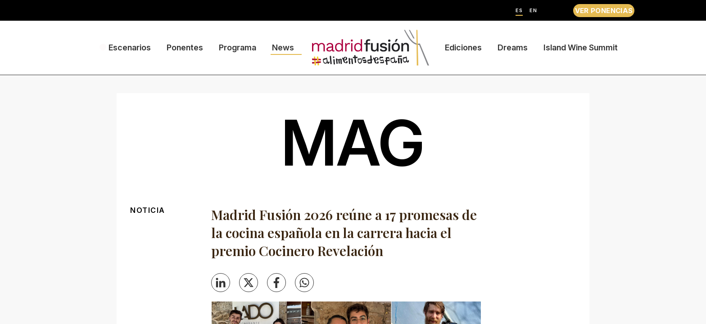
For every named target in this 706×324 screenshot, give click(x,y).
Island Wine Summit (580, 47)
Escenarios (130, 47)
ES (519, 11)
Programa (237, 47)
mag (353, 142)
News (283, 47)
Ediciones (463, 47)
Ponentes (185, 47)
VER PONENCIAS (604, 10)
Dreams (513, 47)
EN (533, 11)
